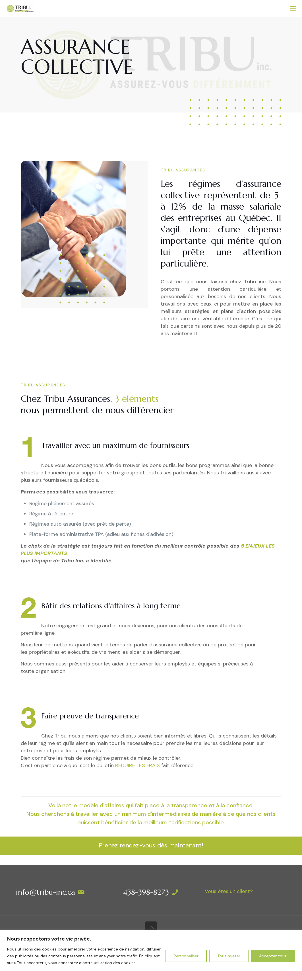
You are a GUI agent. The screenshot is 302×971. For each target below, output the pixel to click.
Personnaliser (186, 955)
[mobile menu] (293, 8)
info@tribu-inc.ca (45, 892)
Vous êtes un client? (229, 891)
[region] (151, 950)
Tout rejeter (228, 955)
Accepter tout (273, 955)
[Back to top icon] (151, 927)
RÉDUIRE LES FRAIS (137, 765)
